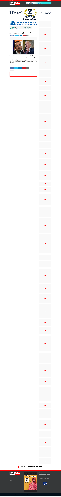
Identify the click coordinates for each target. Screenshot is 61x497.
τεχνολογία (48, 478)
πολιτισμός (42, 478)
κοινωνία (43, 476)
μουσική (45, 476)
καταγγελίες (40, 476)
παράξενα (43, 477)
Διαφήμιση (17, 0)
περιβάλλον (46, 477)
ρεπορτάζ (45, 478)
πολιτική (40, 478)
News (23, 33)
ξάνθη (47, 476)
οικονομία (40, 477)
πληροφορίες (49, 477)
